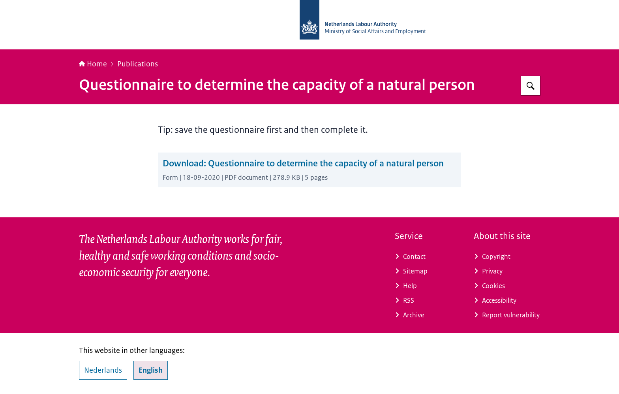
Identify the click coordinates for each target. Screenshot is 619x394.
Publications (137, 64)
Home (93, 64)
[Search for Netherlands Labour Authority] (530, 85)
